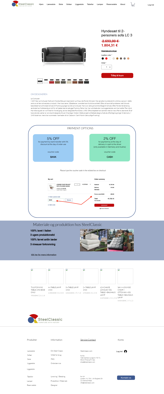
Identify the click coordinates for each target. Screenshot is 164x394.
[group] (82, 286)
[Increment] (110, 67)
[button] (133, 4)
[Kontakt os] (126, 377)
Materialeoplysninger (109, 51)
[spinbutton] (107, 67)
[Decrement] (103, 67)
